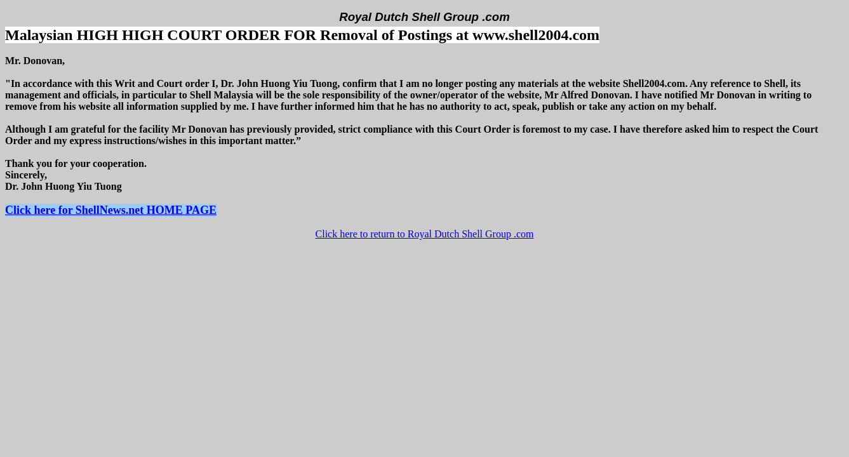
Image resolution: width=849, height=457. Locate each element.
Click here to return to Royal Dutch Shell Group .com (425, 233)
